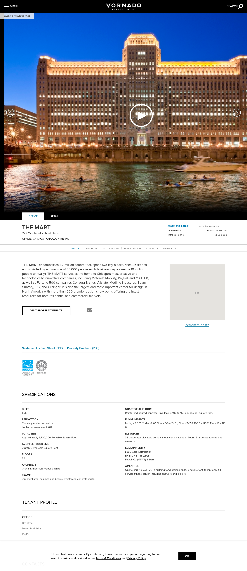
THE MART (66, 238)
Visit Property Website (46, 310)
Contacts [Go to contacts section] (152, 248)
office (26, 238)
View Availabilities (209, 226)
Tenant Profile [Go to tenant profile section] (133, 248)
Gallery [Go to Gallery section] (76, 248)
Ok (187, 556)
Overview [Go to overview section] (91, 248)
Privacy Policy (136, 558)
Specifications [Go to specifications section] (110, 248)
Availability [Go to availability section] (169, 248)
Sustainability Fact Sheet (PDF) (42, 348)
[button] (11, 6)
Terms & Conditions (108, 558)
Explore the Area (197, 325)
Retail (55, 216)
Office (33, 216)
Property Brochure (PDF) (83, 348)
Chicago (38, 238)
